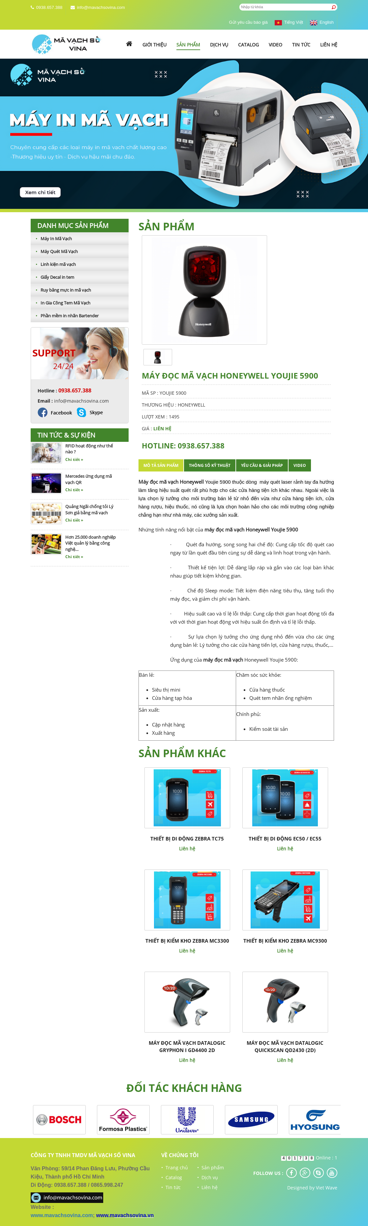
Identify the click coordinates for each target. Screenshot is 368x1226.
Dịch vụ (219, 45)
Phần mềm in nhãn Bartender (65, 316)
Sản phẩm (188, 45)
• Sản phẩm (210, 1167)
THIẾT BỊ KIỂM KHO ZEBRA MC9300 (285, 940)
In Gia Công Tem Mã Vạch (60, 303)
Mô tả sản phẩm (160, 465)
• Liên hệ (207, 1187)
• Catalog (171, 1177)
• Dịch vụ (207, 1177)
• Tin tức (171, 1187)
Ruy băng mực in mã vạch (61, 290)
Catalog (248, 45)
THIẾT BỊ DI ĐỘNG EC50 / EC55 (285, 838)
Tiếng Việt (289, 22)
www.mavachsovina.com (62, 1215)
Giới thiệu (154, 45)
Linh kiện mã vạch (53, 264)
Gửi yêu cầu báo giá (248, 22)
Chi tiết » (74, 462)
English (322, 22)
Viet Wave (326, 1187)
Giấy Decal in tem (52, 277)
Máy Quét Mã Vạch (54, 251)
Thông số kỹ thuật (209, 465)
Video (275, 45)
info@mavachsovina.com (101, 7)
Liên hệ (328, 45)
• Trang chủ (174, 1167)
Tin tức (301, 45)
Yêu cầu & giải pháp (262, 465)
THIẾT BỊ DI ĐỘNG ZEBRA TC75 (187, 838)
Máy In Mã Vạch (51, 239)
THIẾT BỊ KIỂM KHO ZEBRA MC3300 (187, 940)
